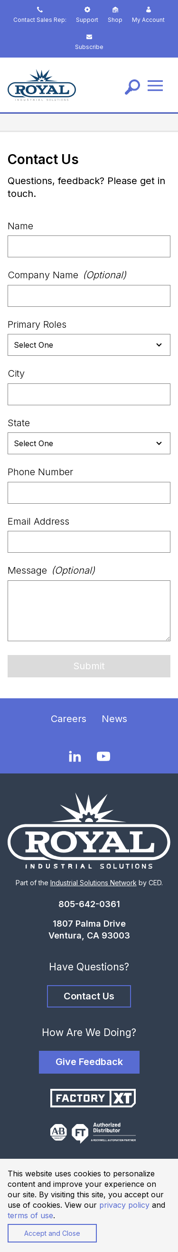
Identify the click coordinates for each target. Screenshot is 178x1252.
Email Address (38, 521)
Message (51, 570)
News (114, 718)
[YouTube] (103, 756)
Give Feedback (89, 1061)
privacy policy (124, 1205)
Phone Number (40, 472)
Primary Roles (37, 324)
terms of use (30, 1215)
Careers (68, 718)
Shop (115, 15)
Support (87, 15)
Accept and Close (52, 1233)
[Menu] (155, 85)
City (16, 373)
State (19, 423)
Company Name (67, 275)
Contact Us (89, 996)
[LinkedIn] (75, 756)
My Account (148, 15)
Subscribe (89, 42)
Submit (89, 666)
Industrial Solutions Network (93, 883)
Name (20, 226)
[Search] (132, 87)
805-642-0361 (89, 904)
